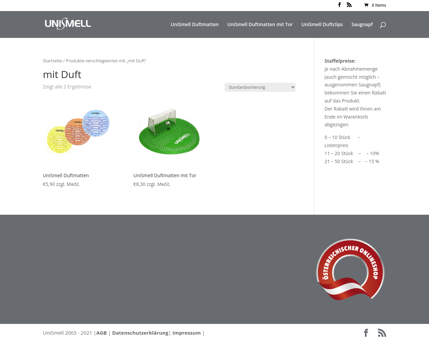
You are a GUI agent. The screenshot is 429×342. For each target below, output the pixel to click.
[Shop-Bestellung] (260, 87)
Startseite (52, 61)
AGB (101, 332)
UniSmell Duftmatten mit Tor (260, 24)
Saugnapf (362, 24)
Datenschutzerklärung (140, 332)
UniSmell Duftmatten (195, 24)
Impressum (187, 332)
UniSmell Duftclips (322, 24)
